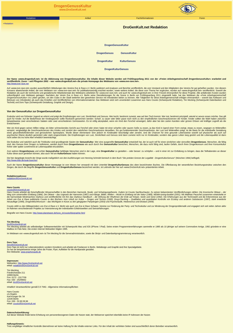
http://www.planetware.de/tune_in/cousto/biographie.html (59, 213)
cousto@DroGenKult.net (18, 190)
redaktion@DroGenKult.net (19, 178)
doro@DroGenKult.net (17, 245)
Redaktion (8, 23)
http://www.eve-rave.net (18, 83)
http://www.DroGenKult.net (30, 263)
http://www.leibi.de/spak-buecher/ (22, 160)
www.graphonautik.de (31, 252)
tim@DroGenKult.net (16, 224)
